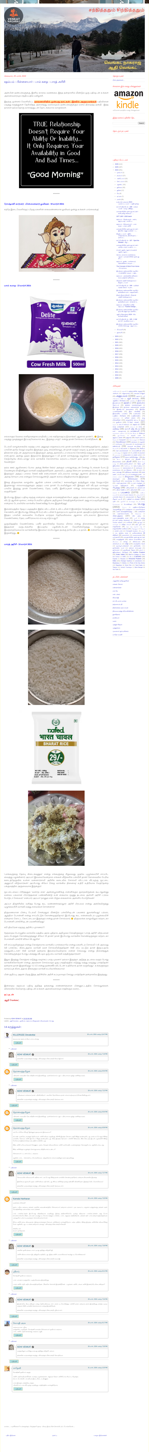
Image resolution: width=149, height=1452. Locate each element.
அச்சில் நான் (116, 391)
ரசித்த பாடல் (126, 524)
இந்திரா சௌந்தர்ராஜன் (133, 405)
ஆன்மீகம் (132, 400)
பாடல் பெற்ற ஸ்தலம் (126, 495)
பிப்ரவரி (120, 329)
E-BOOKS (137, 556)
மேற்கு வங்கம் (117, 522)
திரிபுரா (127, 459)
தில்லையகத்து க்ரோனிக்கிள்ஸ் (123, 611)
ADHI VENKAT (16, 1018)
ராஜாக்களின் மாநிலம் (120, 529)
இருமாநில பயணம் (120, 413)
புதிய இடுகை (10, 1435)
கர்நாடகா (132, 426)
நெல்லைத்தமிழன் (21, 1071)
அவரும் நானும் (139, 393)
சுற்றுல (119, 453)
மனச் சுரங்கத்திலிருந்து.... (125, 511)
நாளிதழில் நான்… (137, 474)
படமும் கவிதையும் (120, 485)
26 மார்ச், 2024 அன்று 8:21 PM (97, 1271)
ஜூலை (119, 187)
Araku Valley (120, 554)
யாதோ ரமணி (117, 635)
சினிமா (142, 448)
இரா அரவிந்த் (134, 411)
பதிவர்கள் (133, 490)
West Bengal (139, 567)
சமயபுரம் (129, 444)
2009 (117, 378)
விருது (125, 541)
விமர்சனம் (115, 541)
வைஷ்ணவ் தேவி (139, 543)
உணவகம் (137, 413)
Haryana (122, 558)
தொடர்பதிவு (138, 466)
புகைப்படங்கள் (133, 499)
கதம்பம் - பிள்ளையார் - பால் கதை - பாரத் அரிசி (126, 225)
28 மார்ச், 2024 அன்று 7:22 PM (97, 1090)
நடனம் (139, 470)
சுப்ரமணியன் (136, 451)
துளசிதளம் (116, 614)
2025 (117, 167)
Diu (131, 556)
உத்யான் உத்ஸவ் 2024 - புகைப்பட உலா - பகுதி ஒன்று (127, 203)
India (114, 561)
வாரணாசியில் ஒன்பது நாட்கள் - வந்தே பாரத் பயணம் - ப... (127, 246)
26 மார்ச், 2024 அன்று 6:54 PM (97, 1071)
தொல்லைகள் (116, 468)
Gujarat (115, 558)
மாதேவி (17, 1368)
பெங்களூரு (132, 501)
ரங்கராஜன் (115, 524)
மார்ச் (119, 199)
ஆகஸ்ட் (120, 184)
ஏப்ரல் (119, 196)
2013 (117, 366)
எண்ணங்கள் (116, 418)
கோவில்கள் (121, 442)
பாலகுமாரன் (130, 497)
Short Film (128, 565)
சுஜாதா (125, 453)
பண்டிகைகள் (130, 487)
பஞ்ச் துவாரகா (121, 483)
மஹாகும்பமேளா (123, 513)
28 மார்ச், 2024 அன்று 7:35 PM (97, 1346)
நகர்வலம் (139, 468)
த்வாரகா (142, 453)
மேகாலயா (137, 520)
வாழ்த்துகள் (120, 539)
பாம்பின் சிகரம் (118, 497)
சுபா (114, 453)
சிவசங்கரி (115, 448)
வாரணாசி (116, 537)
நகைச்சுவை (116, 470)
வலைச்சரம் (125, 535)
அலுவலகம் (126, 393)
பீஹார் (139, 497)
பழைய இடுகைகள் (100, 1435)
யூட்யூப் (140, 522)
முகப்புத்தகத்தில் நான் (120, 518)
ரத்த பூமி (138, 524)
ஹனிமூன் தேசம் (129, 550)
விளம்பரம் (136, 542)
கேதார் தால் (139, 437)
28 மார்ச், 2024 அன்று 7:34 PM (97, 1299)
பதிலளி (18, 1043)
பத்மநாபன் (141, 488)
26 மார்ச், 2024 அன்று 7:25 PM (97, 1198)
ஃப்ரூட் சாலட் (133, 422)
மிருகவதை (138, 513)
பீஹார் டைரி (117, 499)
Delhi (124, 556)
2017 (117, 354)
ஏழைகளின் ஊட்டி (132, 420)
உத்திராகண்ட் (136, 416)
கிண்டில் (142, 433)
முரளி (135, 518)
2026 (117, 164)
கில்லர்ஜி (116, 598)
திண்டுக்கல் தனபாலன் (120, 608)
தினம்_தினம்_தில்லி (126, 463)
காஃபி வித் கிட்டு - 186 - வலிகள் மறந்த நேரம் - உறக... (127, 286)
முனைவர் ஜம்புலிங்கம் (120, 631)
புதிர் (114, 501)
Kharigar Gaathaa (126, 561)
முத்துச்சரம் (116, 628)
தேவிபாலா (127, 466)
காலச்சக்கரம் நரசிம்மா (119, 433)
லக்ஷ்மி (143, 531)
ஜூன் (119, 190)
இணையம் (116, 403)
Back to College (134, 554)
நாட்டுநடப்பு (123, 474)
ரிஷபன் (143, 528)
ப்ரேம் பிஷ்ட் (140, 481)
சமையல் (116, 446)
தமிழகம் (116, 457)
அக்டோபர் (121, 178)
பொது (51, 1021)
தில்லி (128, 462)
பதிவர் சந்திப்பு (121, 490)
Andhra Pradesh (139, 552)
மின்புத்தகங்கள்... (119, 80)
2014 (117, 363)
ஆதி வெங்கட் (14, 1021)
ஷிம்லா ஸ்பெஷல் (135, 548)
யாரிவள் (129, 522)
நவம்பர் (120, 175)
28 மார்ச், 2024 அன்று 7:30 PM (97, 1245)
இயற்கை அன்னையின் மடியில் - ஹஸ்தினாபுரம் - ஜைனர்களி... (127, 291)
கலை (140, 426)
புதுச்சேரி (122, 501)
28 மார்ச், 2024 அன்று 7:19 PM (97, 1054)
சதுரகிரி (142, 442)
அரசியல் (115, 393)
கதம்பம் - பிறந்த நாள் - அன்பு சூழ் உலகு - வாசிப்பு (126, 220)
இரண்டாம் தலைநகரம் (125, 409)
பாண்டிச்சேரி (139, 495)
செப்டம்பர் (121, 181)
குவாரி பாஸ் (136, 435)
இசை (139, 401)
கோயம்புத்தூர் (133, 440)
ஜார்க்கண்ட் (137, 546)
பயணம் (125, 492)
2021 (117, 342)
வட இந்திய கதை (121, 533)
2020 (117, 345)
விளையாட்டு (117, 543)
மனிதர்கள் (141, 511)
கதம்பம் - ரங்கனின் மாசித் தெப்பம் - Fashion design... (126, 306)
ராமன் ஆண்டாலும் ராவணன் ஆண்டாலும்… (126, 251)
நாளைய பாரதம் (117, 476)
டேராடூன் (134, 453)
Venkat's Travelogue (126, 567)
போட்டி (124, 507)
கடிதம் (114, 424)
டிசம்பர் (119, 172)
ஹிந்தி (141, 550)
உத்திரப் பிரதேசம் (119, 416)
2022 (117, 339)
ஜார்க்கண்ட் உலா (118, 548)
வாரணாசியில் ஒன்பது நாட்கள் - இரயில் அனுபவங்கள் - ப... (127, 230)
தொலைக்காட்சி (128, 468)
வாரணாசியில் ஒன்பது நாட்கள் (134, 537)
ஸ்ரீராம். (16, 1271)
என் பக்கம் (116, 594)
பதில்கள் (14, 1049)
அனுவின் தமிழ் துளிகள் (121, 581)
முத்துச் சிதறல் (117, 624)
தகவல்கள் (117, 455)
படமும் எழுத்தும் (136, 483)
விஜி (126, 544)
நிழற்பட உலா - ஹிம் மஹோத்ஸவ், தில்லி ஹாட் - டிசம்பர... (126, 235)
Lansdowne (138, 561)
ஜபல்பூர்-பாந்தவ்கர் (122, 546)
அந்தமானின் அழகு (135, 391)
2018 (117, 351)
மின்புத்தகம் (118, 516)
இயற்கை (116, 407)
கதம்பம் (29, 1021)
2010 (117, 375)
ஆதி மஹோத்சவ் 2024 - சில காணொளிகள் (126, 315)
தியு (144, 457)
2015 (117, 360)
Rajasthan (119, 565)
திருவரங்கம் (117, 462)
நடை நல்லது (117, 472)
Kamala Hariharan (21, 1199)
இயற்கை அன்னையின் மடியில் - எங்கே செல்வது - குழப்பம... (127, 325)
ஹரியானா (116, 550)
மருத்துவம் (128, 509)
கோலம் (142, 440)
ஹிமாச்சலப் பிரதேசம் (120, 552)
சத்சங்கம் (134, 442)
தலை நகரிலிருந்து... (132, 457)
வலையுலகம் (137, 535)
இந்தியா (127, 403)
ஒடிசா (143, 420)
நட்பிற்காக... (128, 470)
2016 (117, 357)
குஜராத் (128, 437)
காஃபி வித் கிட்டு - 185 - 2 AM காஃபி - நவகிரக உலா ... (126, 320)
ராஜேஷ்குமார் (135, 528)
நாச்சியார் (116, 618)
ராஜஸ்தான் (116, 526)
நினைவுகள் (44, 1021)
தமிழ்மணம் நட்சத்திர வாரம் (132, 455)
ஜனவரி (120, 332)
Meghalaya (116, 563)
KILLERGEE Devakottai (24, 1035)
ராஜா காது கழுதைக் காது (134, 526)
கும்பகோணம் (121, 435)
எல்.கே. (115, 591)
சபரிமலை (119, 444)
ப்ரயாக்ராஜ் (128, 481)
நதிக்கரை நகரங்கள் (131, 472)
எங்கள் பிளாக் (117, 584)
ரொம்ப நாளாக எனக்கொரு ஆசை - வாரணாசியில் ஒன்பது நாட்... (127, 256)
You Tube (115, 569)
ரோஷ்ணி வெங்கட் (132, 531)
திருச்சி (138, 459)
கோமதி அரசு (19, 1323)
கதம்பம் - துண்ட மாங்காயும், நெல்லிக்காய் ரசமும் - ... (126, 262)
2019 (117, 348)
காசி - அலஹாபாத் (119, 431)
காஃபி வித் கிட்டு (132, 429)
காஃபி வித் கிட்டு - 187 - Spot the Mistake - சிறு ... (127, 241)
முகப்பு (54, 1435)
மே (118, 193)
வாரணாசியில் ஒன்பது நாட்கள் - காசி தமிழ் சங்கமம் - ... (127, 212)
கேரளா (114, 440)
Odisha (124, 563)
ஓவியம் (22, 1021)
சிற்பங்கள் (124, 448)
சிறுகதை (133, 448)
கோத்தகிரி (122, 440)
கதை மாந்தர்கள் (118, 427)
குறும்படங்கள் (117, 437)
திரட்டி (118, 459)
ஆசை (138, 396)
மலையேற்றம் (140, 509)
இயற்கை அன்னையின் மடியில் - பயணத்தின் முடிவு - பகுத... (127, 272)
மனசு (114, 621)
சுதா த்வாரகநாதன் (122, 450)
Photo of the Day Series (137, 563)
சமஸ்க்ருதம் (139, 444)
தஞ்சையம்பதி (117, 604)
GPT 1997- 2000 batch (124, 216)
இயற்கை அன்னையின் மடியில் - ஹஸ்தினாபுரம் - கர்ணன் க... (127, 301)
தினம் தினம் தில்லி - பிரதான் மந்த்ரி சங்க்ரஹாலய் (126, 296)
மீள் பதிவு (136, 516)
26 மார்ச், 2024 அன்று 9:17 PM (97, 1322)
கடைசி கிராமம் (124, 424)
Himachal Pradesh (135, 559)
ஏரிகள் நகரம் (130, 418)
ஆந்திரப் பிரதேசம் (119, 401)
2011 (117, 372)
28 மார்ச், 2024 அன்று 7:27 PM (97, 1173)
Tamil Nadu (139, 565)
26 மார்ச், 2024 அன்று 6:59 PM (97, 1127)
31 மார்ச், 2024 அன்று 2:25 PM (97, 1367)
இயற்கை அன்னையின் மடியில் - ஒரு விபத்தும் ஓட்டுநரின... (127, 310)
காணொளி (134, 431)
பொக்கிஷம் (128, 504)
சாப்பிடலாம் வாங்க (119, 601)
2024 (117, 170)
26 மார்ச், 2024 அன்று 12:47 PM (97, 1034)
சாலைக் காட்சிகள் (134, 446)
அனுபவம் (122, 395)
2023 (117, 336)
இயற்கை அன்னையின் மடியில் (134, 407)
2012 (117, 369)
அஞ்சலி (124, 391)
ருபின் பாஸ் (118, 531)
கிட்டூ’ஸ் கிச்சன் (132, 433)
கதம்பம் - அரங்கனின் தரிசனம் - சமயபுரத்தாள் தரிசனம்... (127, 277)
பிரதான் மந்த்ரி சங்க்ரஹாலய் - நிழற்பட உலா (126, 281)
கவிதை (116, 429)
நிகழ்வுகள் (36, 1021)
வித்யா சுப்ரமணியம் (135, 539)
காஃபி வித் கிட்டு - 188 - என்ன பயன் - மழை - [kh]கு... (127, 208)
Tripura (115, 567)
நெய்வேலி (116, 481)
